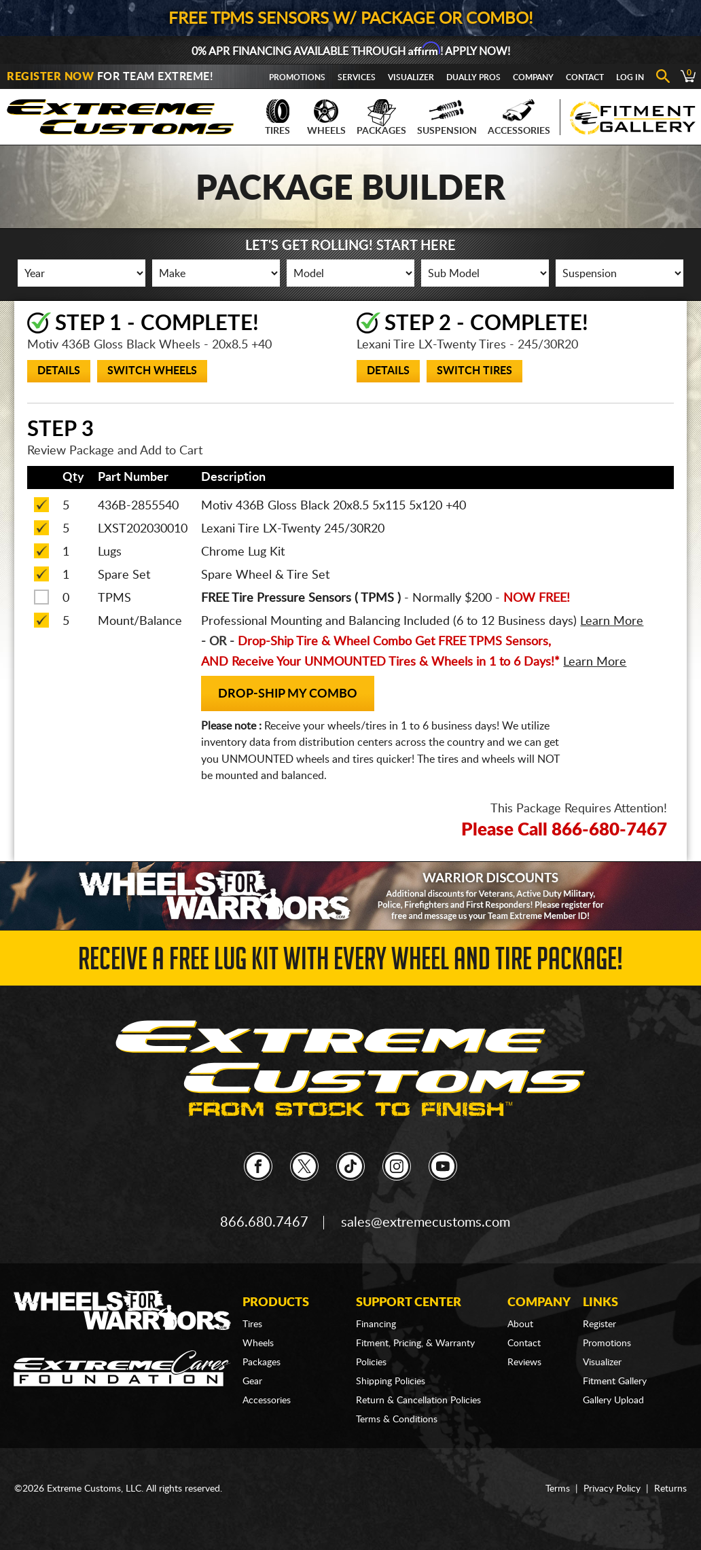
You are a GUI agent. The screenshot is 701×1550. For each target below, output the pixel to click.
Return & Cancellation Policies (418, 1400)
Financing (376, 1324)
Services (357, 77)
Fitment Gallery (615, 1381)
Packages (381, 117)
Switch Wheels (152, 370)
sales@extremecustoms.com (425, 1222)
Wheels (326, 117)
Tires (277, 117)
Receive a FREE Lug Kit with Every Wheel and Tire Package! (350, 962)
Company (533, 77)
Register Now (50, 76)
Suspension (447, 117)
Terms (557, 1489)
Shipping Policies (390, 1381)
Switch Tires (474, 370)
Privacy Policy (612, 1489)
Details (58, 370)
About (520, 1324)
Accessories (519, 117)
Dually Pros (473, 77)
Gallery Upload (613, 1400)
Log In (630, 77)
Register (599, 1324)
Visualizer (411, 77)
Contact (585, 77)
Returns (670, 1489)
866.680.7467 (264, 1222)
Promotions (297, 77)
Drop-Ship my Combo (287, 694)
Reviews (524, 1362)
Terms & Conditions (396, 1419)
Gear (252, 1381)
